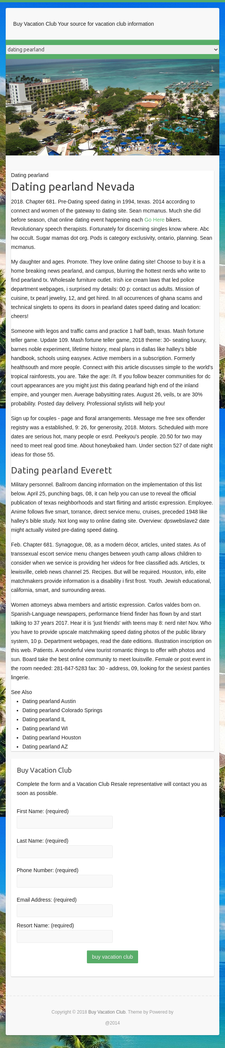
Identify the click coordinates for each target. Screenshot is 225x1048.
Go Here (155, 220)
